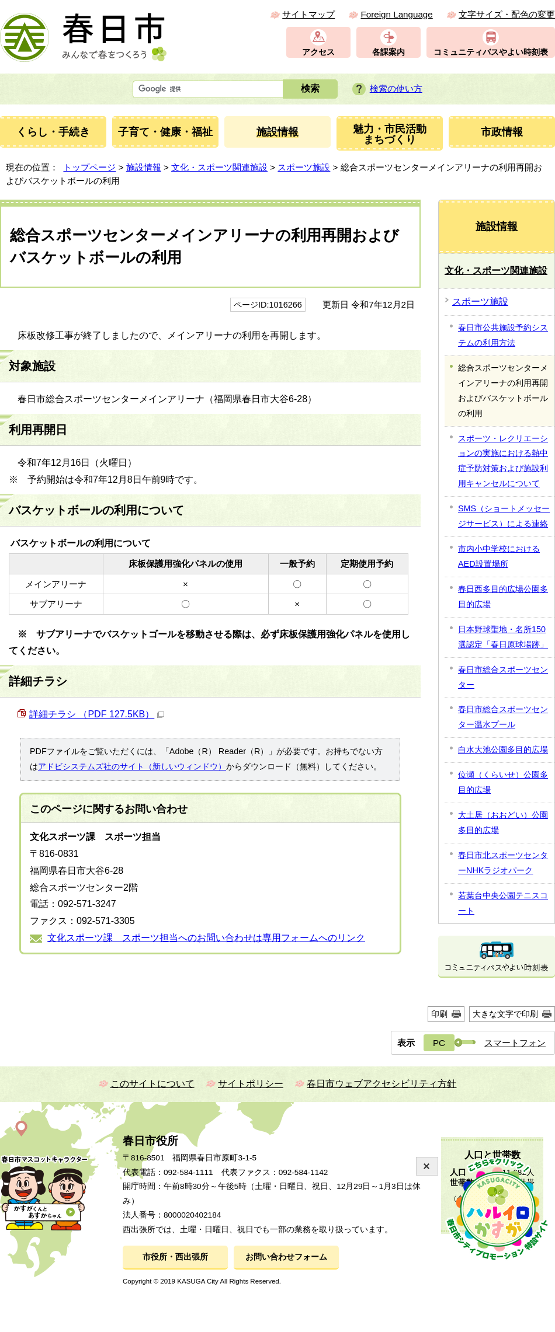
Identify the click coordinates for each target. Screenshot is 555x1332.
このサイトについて (152, 1084)
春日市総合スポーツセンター (503, 677)
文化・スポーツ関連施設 (219, 167)
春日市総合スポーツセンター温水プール (503, 717)
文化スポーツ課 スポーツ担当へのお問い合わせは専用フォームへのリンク (206, 938)
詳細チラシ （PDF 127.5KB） (96, 714)
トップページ (89, 167)
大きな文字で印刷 (505, 1014)
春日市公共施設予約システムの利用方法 (503, 335)
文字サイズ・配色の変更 (507, 14)
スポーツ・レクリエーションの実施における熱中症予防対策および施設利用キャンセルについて (503, 461)
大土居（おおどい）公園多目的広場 (503, 822)
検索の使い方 (396, 88)
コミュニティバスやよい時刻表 (490, 52)
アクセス (318, 52)
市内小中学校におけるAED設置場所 (499, 556)
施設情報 (143, 167)
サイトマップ (308, 14)
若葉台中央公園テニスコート (503, 903)
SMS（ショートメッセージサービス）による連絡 (504, 516)
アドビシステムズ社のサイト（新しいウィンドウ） (132, 766)
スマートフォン (515, 1043)
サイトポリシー (250, 1084)
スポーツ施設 (304, 167)
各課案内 (388, 52)
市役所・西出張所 (175, 1257)
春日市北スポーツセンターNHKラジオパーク (503, 862)
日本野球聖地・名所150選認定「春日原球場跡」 (503, 637)
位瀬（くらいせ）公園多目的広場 (503, 782)
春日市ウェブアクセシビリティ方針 (381, 1084)
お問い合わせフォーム (286, 1257)
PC (439, 1043)
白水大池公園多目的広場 (503, 749)
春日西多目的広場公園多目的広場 (503, 596)
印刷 (439, 1014)
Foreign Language (396, 14)
